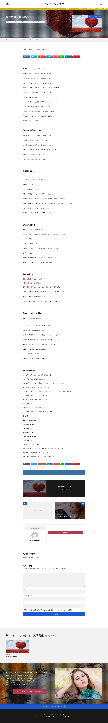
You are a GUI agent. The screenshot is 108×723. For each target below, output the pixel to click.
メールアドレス (27, 596)
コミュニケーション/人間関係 (30, 21)
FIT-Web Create (52, 717)
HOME (8, 39)
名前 (24, 589)
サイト (24, 603)
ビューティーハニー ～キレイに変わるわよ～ (29, 691)
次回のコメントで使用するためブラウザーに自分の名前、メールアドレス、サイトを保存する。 (49, 610)
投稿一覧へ (65, 532)
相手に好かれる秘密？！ (34, 40)
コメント (25, 572)
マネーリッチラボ (54, 4)
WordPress (68, 717)
